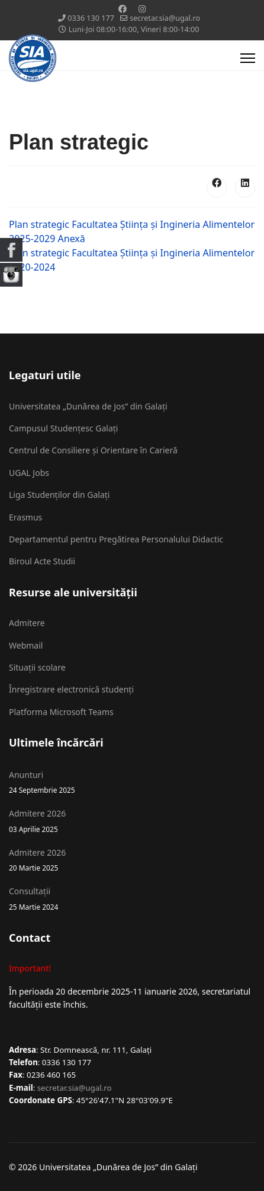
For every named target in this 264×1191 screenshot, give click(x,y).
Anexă (71, 238)
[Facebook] (122, 8)
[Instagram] (142, 8)
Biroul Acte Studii (42, 561)
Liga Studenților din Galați (59, 494)
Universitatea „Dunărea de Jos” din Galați (88, 406)
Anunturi (132, 782)
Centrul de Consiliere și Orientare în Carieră (93, 450)
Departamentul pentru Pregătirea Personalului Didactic (116, 539)
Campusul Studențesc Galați (63, 428)
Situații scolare (37, 667)
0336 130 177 (90, 18)
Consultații (132, 898)
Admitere (27, 622)
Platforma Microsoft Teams (61, 711)
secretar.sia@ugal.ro (165, 18)
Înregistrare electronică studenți (71, 689)
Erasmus (25, 517)
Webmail (26, 645)
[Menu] (247, 58)
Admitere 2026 (132, 821)
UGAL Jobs (29, 472)
